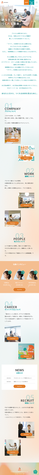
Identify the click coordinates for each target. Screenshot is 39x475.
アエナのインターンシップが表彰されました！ (23, 378)
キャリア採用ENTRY (32, 3)
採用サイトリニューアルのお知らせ (21, 381)
